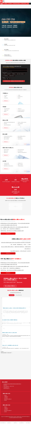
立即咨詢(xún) (6, 100)
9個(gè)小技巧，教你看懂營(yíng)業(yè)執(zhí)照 (10, 345)
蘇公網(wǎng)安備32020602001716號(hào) (15, 417)
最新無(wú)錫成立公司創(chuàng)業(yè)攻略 (9, 332)
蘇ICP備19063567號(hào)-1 (26, 416)
